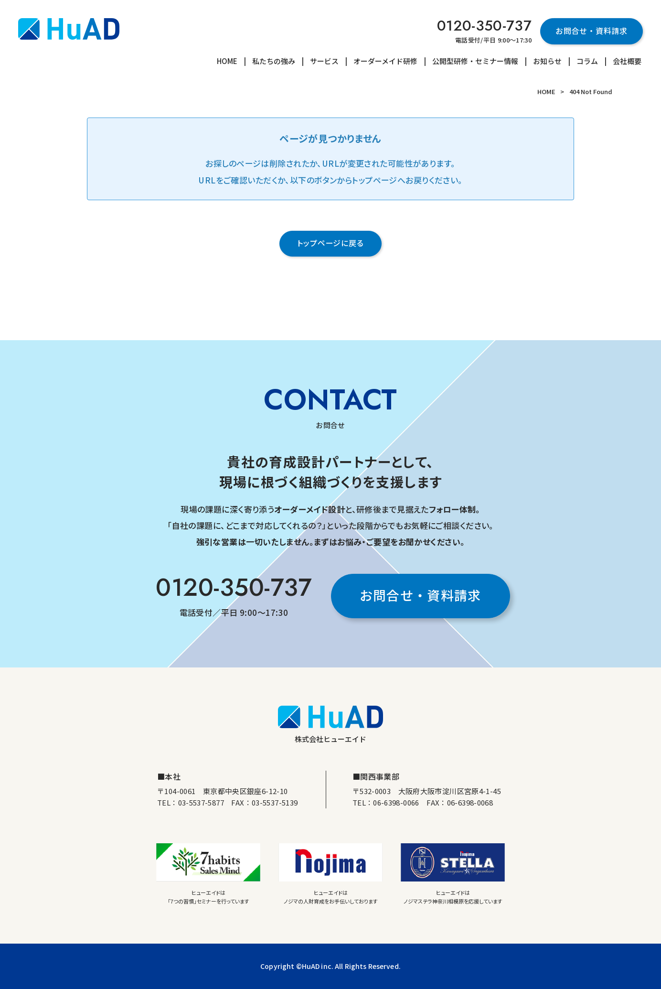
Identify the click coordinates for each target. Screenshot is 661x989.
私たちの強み (273, 61)
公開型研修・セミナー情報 (475, 61)
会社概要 (627, 61)
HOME (227, 61)
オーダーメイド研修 (385, 61)
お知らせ (547, 61)
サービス (324, 61)
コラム (587, 61)
